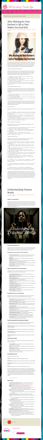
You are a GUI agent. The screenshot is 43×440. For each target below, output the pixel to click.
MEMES (17, 10)
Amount (14, 431)
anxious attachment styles (21, 29)
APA (28, 410)
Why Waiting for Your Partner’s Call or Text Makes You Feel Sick (18, 24)
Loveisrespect (31, 408)
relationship (29, 29)
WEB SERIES (25, 10)
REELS (4, 12)
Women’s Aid (31, 385)
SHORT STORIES (31, 10)
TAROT (37, 10)
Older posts (11, 422)
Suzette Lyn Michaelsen (11, 195)
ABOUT (7, 10)
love (26, 29)
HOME (3, 10)
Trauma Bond (32, 194)
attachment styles (27, 194)
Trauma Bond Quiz (13, 378)
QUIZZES (8, 12)
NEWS (12, 12)
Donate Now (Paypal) (20, 433)
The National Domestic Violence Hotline (25, 383)
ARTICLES (12, 10)
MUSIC (21, 10)
